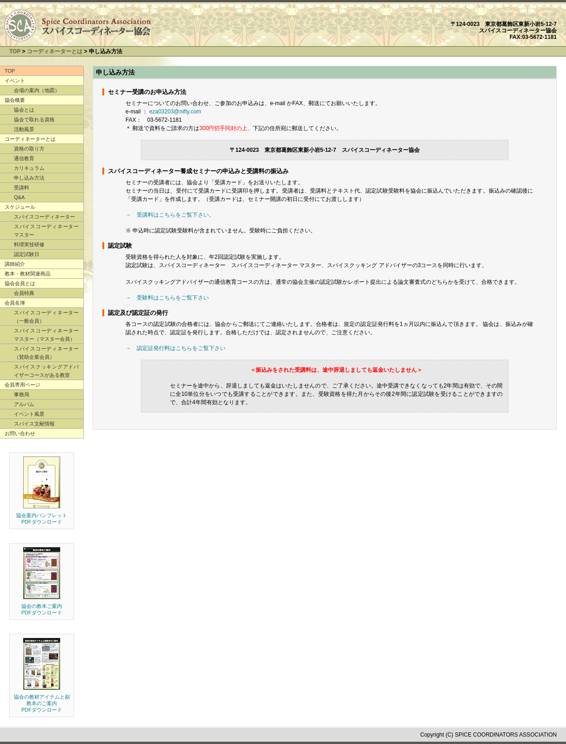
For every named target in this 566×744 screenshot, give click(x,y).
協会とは (24, 110)
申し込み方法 (29, 178)
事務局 (21, 394)
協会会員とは (20, 283)
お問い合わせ (20, 433)
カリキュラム (29, 168)
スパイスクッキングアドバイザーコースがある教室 (46, 371)
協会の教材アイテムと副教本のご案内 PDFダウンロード (42, 703)
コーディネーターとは (54, 51)
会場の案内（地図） (37, 90)
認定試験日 (26, 254)
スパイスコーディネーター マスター (46, 231)
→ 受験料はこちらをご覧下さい (167, 297)
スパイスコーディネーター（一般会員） (46, 317)
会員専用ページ (22, 385)
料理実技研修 (29, 244)
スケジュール (20, 207)
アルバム (24, 404)
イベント (15, 80)
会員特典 (24, 293)
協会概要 (15, 100)
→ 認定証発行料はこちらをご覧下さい (176, 348)
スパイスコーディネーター (44, 216)
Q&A (19, 197)
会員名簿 (15, 303)
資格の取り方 (29, 148)
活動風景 (24, 129)
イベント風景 (29, 414)
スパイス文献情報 (34, 423)
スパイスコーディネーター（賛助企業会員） (46, 353)
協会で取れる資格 (34, 119)
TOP (14, 51)
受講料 (21, 187)
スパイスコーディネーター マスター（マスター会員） (46, 335)
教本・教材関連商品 (27, 273)
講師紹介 (15, 264)
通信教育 (24, 158)
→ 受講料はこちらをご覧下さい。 (170, 215)
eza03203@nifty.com (175, 111)
